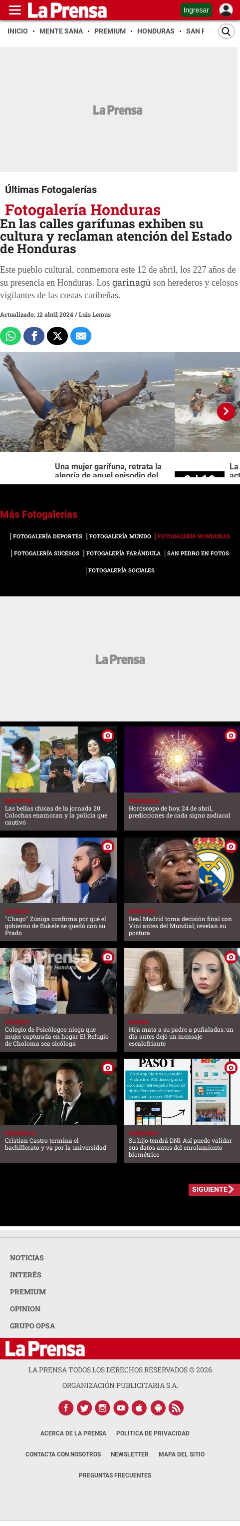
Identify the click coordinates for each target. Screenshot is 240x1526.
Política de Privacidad (153, 1433)
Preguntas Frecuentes (115, 1475)
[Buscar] (226, 31)
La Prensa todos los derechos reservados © (120, 1369)
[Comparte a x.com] (57, 336)
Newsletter (130, 1454)
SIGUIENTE (210, 1189)
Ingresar (196, 10)
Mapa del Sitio (182, 1454)
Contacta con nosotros (63, 1454)
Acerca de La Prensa (73, 1433)
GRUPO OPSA (32, 1325)
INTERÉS (25, 1274)
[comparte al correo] (80, 336)
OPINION (25, 1308)
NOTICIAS (27, 1257)
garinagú (131, 282)
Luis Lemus (95, 314)
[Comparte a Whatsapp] (10, 336)
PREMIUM (28, 1291)
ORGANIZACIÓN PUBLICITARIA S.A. (120, 1385)
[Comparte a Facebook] (33, 336)
